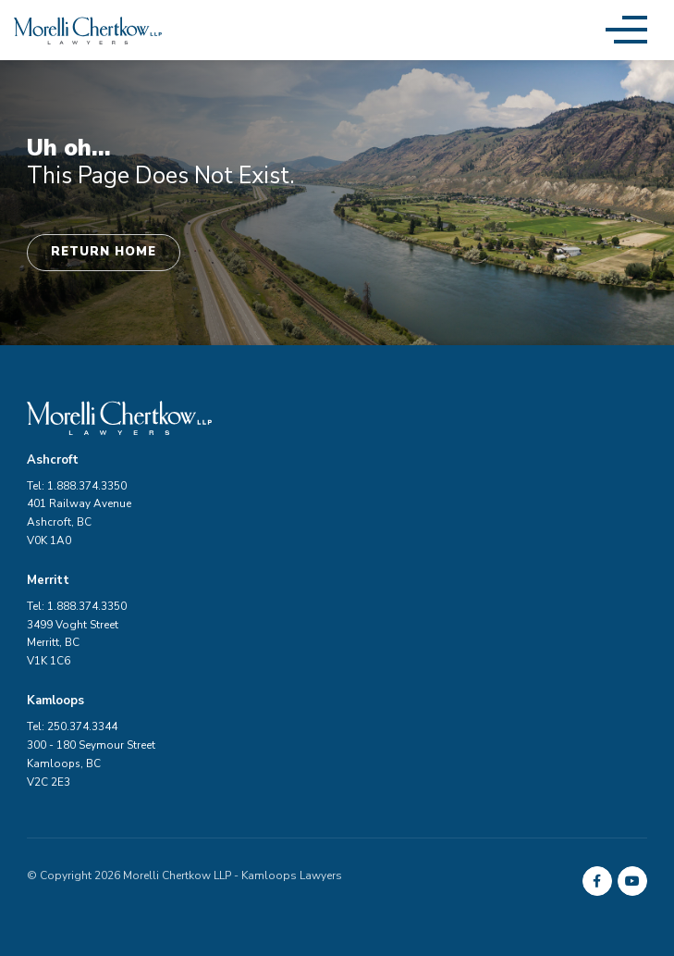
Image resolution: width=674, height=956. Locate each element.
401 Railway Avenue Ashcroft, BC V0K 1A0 (79, 522)
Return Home (103, 251)
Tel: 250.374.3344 (72, 726)
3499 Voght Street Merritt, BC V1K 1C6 (72, 643)
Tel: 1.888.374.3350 (77, 485)
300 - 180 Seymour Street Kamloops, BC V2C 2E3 (91, 763)
